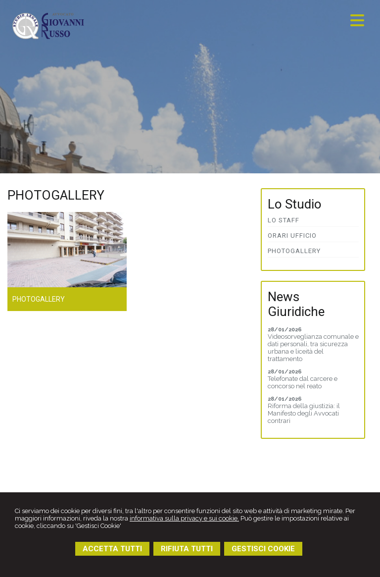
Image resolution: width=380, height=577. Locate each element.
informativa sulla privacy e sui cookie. (184, 518)
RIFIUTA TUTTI (187, 548)
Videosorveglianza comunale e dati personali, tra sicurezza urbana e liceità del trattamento (313, 348)
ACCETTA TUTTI (112, 548)
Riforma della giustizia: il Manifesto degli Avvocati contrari (304, 413)
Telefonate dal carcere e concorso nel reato (302, 382)
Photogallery (38, 299)
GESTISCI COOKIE (263, 548)
